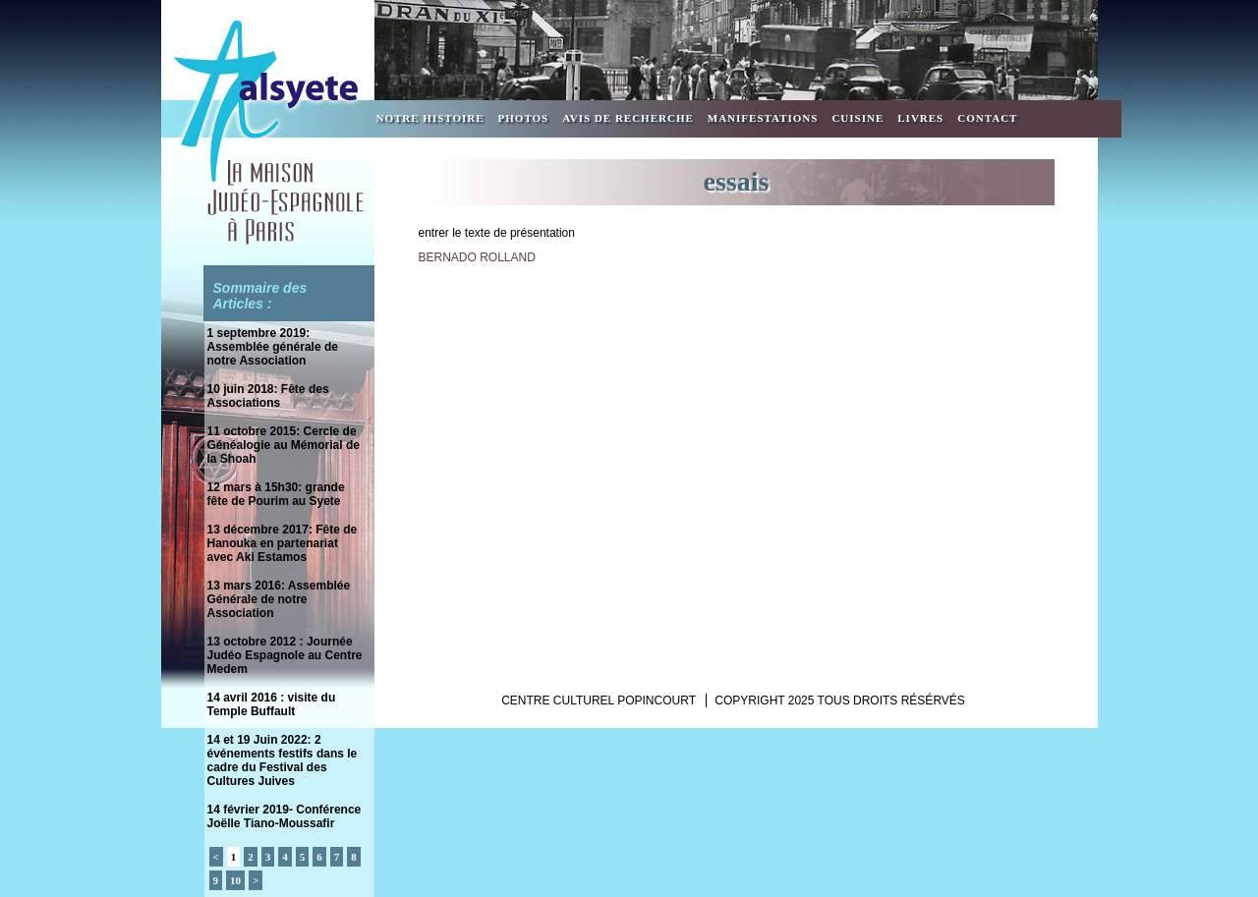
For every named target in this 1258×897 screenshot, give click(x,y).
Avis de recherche (628, 118)
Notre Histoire (430, 118)
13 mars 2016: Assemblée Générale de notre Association (279, 599)
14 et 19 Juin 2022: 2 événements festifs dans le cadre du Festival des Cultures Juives (282, 760)
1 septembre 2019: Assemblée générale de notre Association (272, 346)
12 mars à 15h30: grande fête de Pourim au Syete (276, 494)
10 (235, 880)
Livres (920, 118)
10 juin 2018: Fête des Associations (268, 396)
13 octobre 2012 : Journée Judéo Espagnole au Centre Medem (285, 655)
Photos (523, 118)
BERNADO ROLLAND (477, 257)
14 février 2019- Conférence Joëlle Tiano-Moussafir (284, 816)
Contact (987, 118)
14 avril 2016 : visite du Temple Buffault (271, 704)
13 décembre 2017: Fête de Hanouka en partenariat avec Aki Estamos (282, 543)
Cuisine (857, 118)
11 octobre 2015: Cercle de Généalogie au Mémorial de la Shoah (283, 445)
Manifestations (763, 118)
